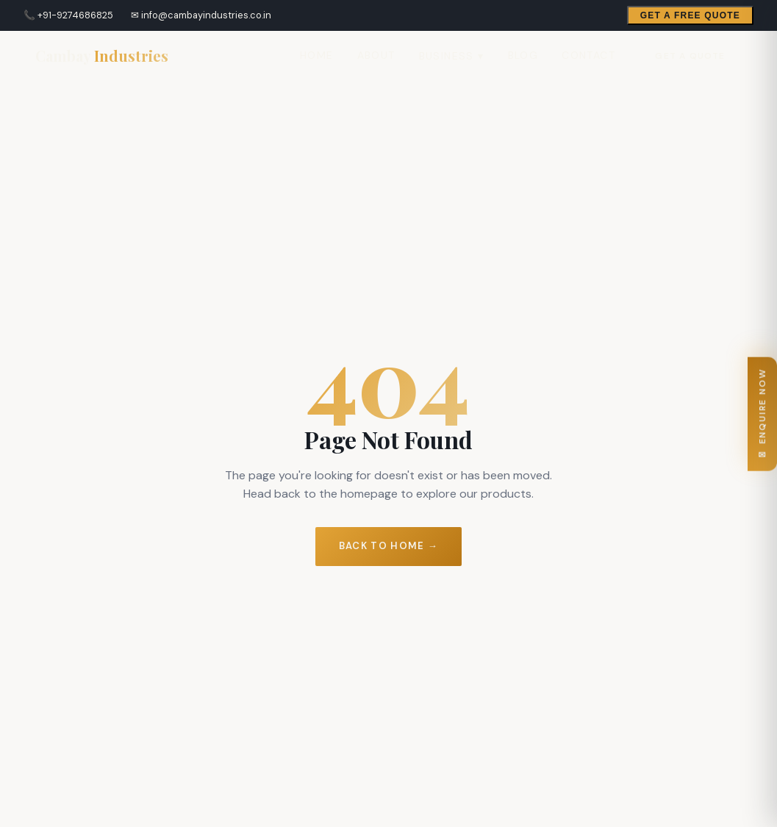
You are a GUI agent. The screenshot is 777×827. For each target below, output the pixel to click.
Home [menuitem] (317, 55)
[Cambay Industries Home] (101, 56)
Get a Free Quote (690, 15)
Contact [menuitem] (588, 55)
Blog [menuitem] (523, 55)
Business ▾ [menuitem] (451, 55)
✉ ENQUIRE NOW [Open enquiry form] (762, 413)
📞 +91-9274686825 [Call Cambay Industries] (68, 15)
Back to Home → (388, 546)
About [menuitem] (376, 55)
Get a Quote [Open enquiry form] (690, 56)
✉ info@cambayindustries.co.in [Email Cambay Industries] (201, 15)
